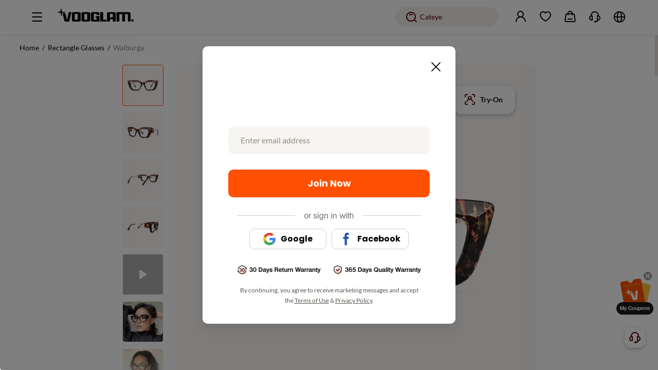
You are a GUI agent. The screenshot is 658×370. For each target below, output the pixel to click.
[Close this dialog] (432, 63)
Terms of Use (312, 300)
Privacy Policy (353, 300)
